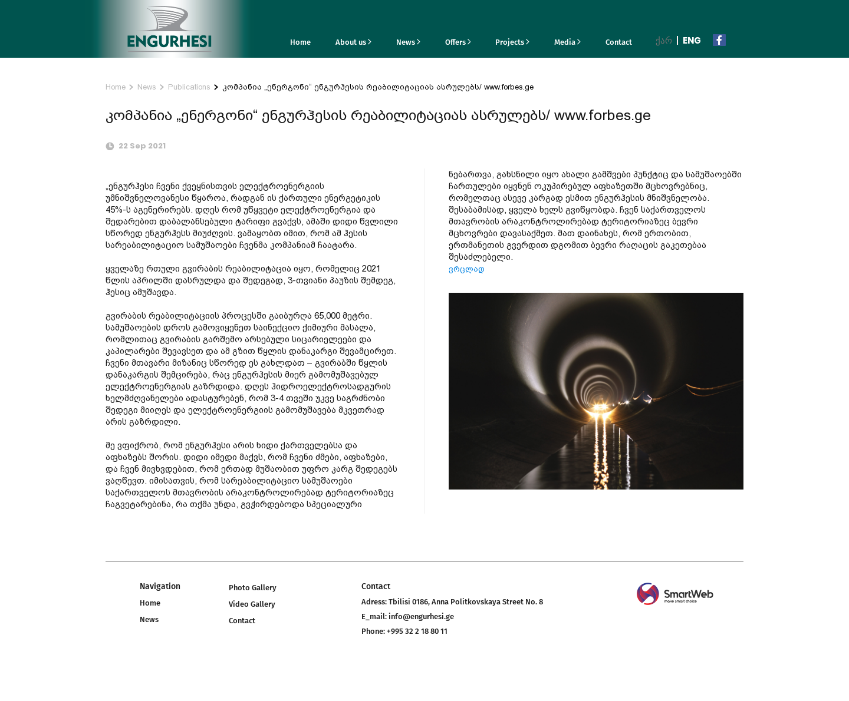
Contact (619, 42)
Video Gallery (252, 604)
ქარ (664, 40)
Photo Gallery (253, 587)
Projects (512, 42)
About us (353, 42)
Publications (189, 86)
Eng (692, 40)
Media (567, 42)
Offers (458, 42)
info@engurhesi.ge (421, 616)
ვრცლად (467, 268)
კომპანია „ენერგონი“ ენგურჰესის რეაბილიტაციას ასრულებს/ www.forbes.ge (378, 86)
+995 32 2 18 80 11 (417, 631)
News (408, 42)
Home (300, 42)
